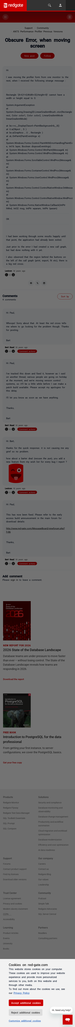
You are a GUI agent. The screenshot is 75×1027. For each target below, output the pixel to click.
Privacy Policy (22, 993)
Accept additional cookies (26, 1003)
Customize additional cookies (25, 1020)
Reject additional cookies (25, 1012)
